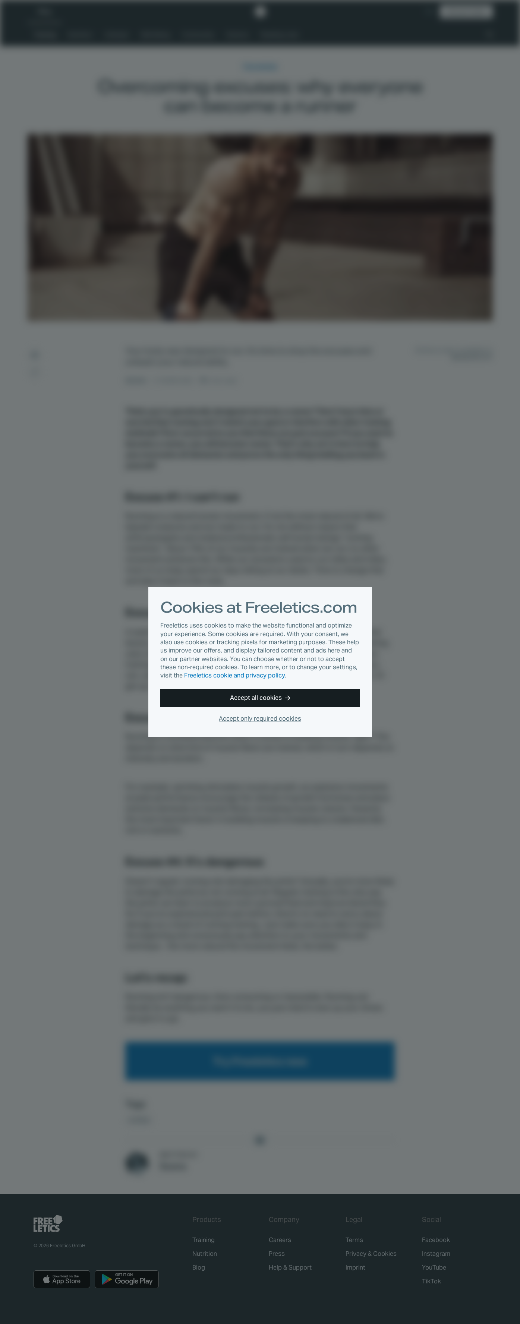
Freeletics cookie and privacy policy (234, 675)
